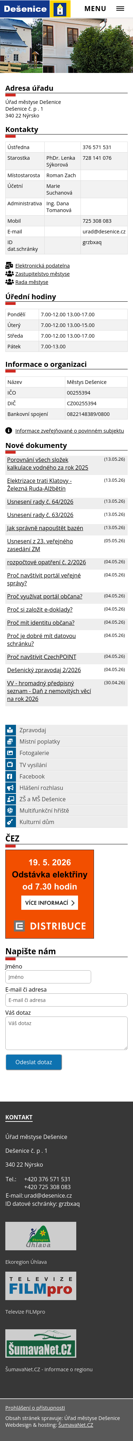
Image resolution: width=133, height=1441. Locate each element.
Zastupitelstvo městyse (42, 273)
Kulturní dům (29, 822)
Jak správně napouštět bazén (45, 528)
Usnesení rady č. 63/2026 (40, 515)
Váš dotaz (18, 1013)
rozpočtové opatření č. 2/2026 (46, 562)
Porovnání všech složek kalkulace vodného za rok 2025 (47, 463)
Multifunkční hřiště (37, 810)
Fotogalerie (27, 753)
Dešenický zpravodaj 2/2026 (44, 670)
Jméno (13, 966)
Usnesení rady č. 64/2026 (40, 502)
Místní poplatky (32, 741)
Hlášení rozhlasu (34, 788)
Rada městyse (31, 282)
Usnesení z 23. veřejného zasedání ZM (40, 545)
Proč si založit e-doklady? (39, 609)
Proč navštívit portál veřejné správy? (44, 579)
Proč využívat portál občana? (44, 596)
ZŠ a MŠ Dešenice (35, 799)
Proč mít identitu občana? (40, 623)
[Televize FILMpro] (40, 1298)
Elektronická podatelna (42, 265)
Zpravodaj (25, 730)
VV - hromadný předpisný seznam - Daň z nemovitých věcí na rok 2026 (49, 691)
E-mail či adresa (26, 989)
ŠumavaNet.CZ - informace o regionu (49, 1369)
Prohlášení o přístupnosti (35, 1407)
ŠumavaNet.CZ (75, 1424)
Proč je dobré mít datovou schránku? (41, 640)
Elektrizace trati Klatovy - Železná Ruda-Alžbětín (39, 484)
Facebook (25, 776)
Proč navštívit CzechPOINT (41, 657)
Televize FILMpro (25, 1311)
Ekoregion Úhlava (26, 1261)
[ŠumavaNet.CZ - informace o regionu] (40, 1356)
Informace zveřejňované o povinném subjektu (69, 430)
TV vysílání (26, 765)
